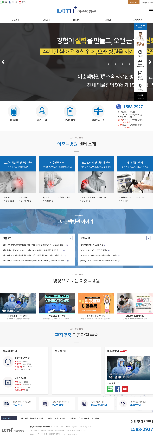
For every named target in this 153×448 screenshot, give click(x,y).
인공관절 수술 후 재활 (96, 315)
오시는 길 (17, 405)
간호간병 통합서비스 (135, 315)
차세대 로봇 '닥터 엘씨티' (18, 315)
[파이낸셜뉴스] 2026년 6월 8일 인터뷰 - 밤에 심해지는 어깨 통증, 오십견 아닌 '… (33, 250)
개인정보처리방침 (9, 418)
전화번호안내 (60, 418)
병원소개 (15, 19)
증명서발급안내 (99, 405)
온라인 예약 (58, 405)
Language (147, 2)
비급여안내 (135, 405)
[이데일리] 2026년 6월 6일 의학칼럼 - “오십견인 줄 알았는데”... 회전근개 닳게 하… (33, 255)
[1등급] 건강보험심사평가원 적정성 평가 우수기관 (98, 260)
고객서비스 (137, 19)
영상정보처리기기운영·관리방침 (31, 418)
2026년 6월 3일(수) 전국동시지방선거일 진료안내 (98, 255)
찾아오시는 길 (84, 418)
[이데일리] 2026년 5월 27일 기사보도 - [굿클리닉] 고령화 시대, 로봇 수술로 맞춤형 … (35, 260)
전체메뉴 (151, 10)
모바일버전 (96, 418)
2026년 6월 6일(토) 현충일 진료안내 (93, 250)
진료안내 (45, 19)
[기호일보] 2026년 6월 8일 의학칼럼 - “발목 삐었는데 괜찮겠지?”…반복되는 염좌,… (34, 245)
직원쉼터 (133, 2)
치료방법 (107, 19)
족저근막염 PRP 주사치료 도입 (91, 245)
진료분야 (76, 19)
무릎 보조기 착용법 (57, 315)
